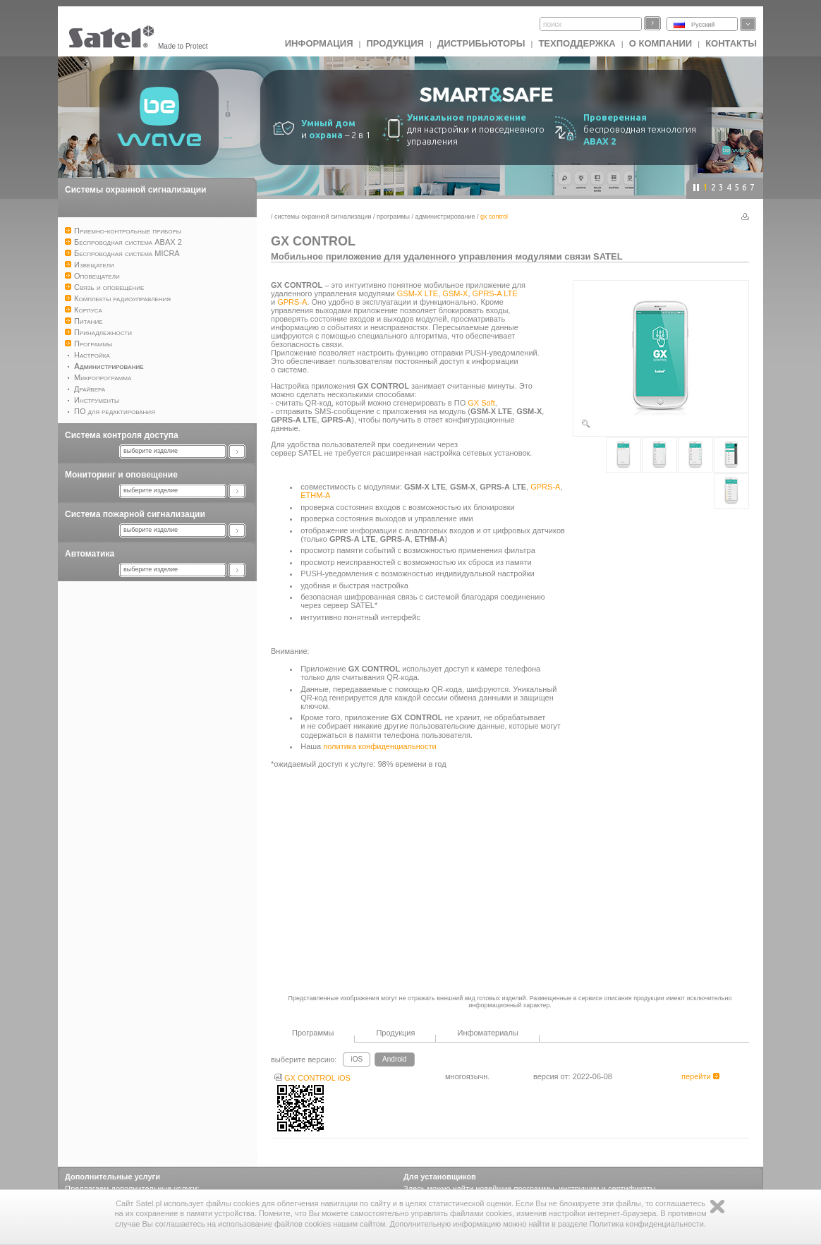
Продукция (394, 43)
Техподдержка (576, 43)
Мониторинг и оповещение (121, 475)
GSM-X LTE (417, 293)
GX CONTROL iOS (312, 1078)
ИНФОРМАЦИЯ (319, 43)
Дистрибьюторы (481, 43)
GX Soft (481, 403)
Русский (702, 24)
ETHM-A (315, 495)
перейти (700, 1076)
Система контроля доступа (121, 435)
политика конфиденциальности (379, 746)
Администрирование (445, 216)
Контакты (731, 43)
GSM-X (455, 293)
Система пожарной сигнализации (135, 514)
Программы (393, 216)
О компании (660, 43)
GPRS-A (292, 302)
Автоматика (89, 554)
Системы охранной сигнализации (135, 190)
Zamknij (717, 1206)
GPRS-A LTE (495, 293)
